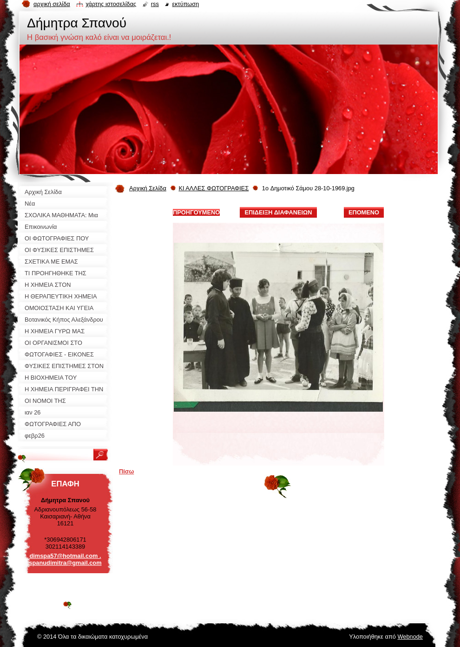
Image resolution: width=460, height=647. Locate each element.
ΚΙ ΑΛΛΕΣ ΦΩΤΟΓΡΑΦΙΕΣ (213, 188)
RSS (155, 3)
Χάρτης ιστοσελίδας (110, 3)
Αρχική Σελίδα (147, 188)
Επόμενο (363, 212)
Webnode (410, 636)
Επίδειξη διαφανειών (278, 212)
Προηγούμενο (196, 212)
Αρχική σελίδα (51, 3)
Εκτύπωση (185, 3)
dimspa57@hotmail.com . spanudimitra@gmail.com (65, 559)
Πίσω (126, 471)
